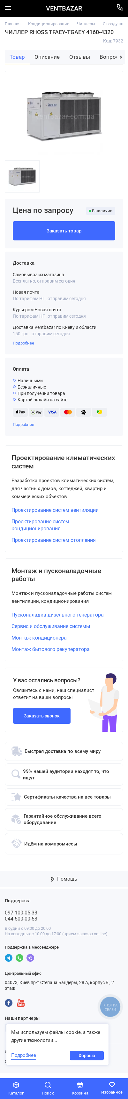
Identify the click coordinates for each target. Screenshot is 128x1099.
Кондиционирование (48, 23)
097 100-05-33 (21, 918)
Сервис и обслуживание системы (50, 632)
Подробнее (23, 343)
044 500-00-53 (21, 924)
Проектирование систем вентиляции (55, 513)
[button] (121, 57)
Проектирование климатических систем (53, 463)
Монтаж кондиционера (39, 643)
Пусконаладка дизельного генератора (57, 620)
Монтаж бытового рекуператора (50, 655)
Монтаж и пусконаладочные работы (63, 579)
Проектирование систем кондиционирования (40, 527)
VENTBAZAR (64, 8)
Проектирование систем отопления (53, 543)
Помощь (64, 884)
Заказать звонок (42, 721)
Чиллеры (86, 23)
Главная (12, 23)
